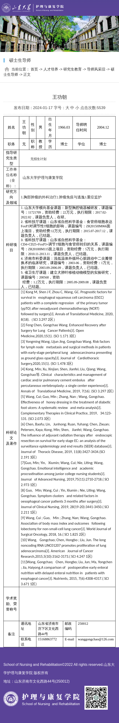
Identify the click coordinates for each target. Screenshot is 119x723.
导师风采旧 (96, 69)
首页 (34, 69)
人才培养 (50, 69)
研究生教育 (72, 69)
